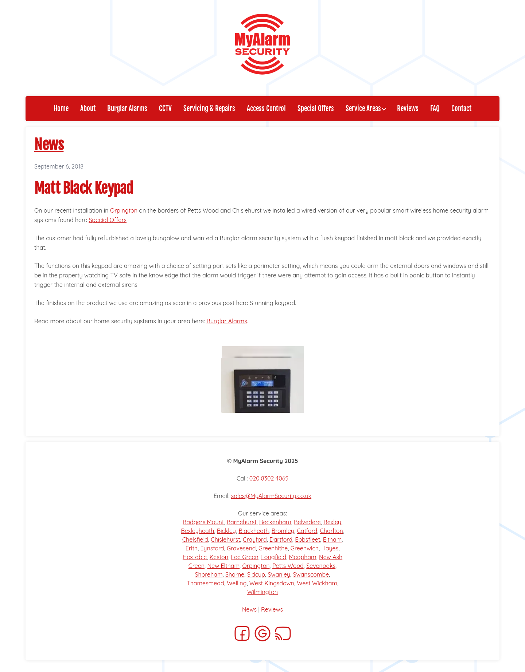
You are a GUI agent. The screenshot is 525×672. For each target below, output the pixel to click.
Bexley (332, 522)
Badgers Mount (203, 522)
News (48, 144)
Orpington (123, 210)
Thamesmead (205, 583)
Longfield (273, 557)
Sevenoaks (320, 565)
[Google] (262, 636)
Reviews (272, 609)
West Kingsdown (271, 583)
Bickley (226, 530)
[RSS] (283, 636)
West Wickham (317, 583)
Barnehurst (242, 522)
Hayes (329, 548)
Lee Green (244, 557)
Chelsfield (195, 539)
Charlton (331, 530)
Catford (307, 530)
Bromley (283, 530)
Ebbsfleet (307, 539)
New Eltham (223, 565)
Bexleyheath (197, 530)
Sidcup (256, 574)
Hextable (195, 557)
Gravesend (241, 548)
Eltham (332, 539)
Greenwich (305, 548)
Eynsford (212, 548)
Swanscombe (311, 574)
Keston (219, 557)
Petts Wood (288, 565)
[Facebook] (242, 636)
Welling (236, 583)
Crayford (255, 539)
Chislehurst (225, 539)
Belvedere (307, 522)
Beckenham (275, 522)
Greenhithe (273, 548)
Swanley (279, 574)
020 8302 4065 (268, 478)
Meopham (302, 557)
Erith (192, 548)
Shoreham (209, 574)
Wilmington (262, 592)
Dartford (280, 539)
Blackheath (253, 530)
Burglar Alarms (227, 321)
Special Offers (108, 220)
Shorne (234, 574)
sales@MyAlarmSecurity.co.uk (271, 495)
